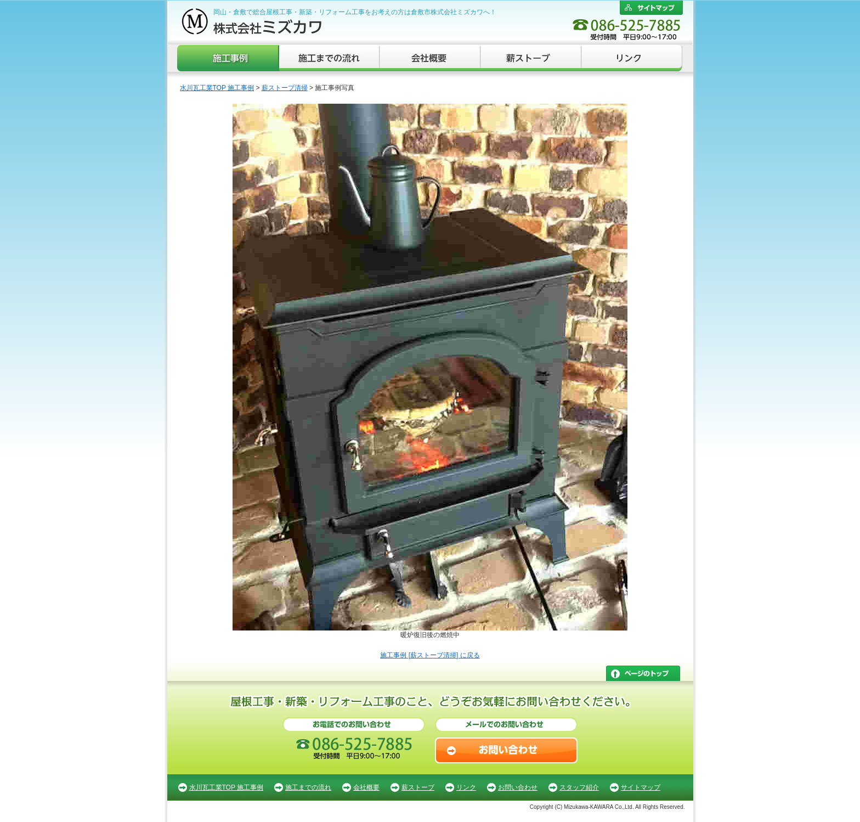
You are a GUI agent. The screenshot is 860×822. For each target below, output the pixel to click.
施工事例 (228, 58)
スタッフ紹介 (579, 787)
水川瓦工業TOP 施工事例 (217, 88)
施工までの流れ (329, 58)
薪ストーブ (531, 58)
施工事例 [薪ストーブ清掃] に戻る (429, 655)
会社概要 (430, 58)
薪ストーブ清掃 (285, 88)
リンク (632, 58)
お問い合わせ (518, 787)
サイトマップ (640, 787)
